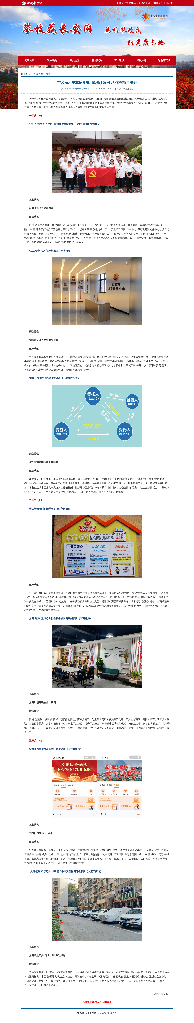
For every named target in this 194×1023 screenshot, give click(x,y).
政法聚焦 (52, 60)
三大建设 (119, 60)
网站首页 (29, 60)
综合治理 (74, 60)
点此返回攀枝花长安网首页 (97, 1002)
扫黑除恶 (141, 60)
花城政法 (97, 60)
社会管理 (45, 74)
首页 (35, 74)
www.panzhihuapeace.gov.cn (74, 89)
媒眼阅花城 (164, 60)
